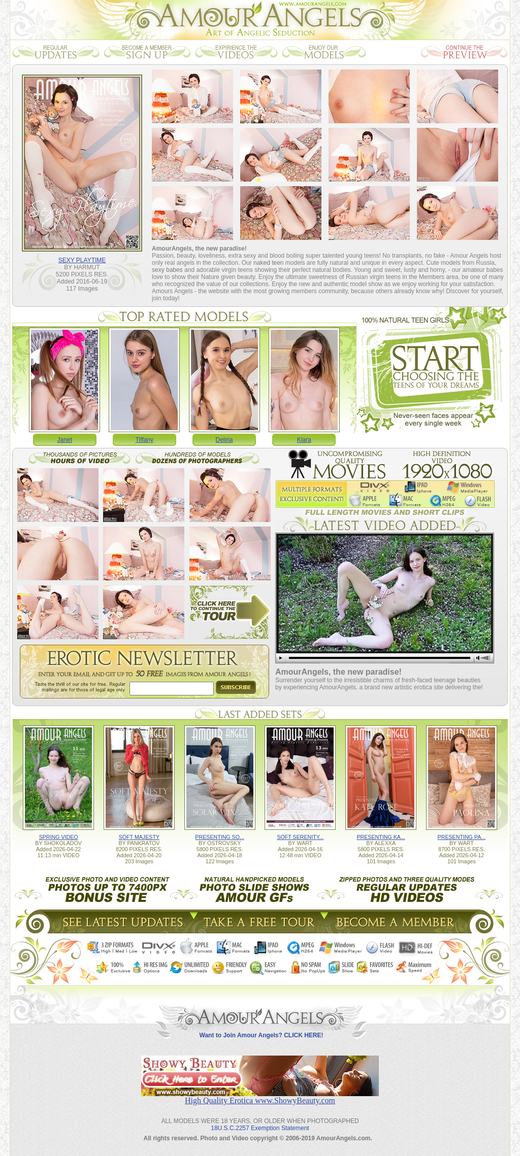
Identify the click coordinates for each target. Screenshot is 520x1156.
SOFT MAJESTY (139, 837)
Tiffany (144, 439)
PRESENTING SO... (219, 837)
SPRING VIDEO (58, 837)
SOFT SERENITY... (300, 837)
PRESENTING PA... (462, 837)
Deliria (224, 439)
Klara (304, 439)
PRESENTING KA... (380, 837)
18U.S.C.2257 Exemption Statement (260, 1128)
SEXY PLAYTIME (82, 260)
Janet (64, 439)
